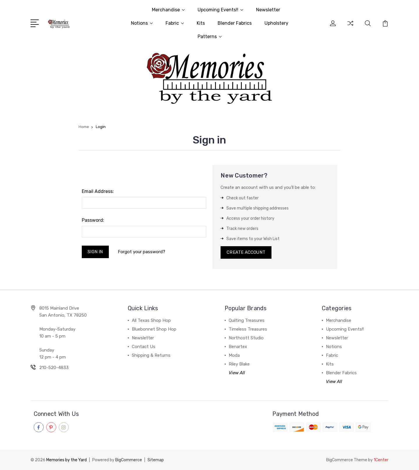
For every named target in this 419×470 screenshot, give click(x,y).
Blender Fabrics (235, 23)
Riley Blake (239, 364)
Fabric (175, 23)
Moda (234, 355)
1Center (381, 459)
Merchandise (168, 10)
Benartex (238, 347)
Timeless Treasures (248, 329)
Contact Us (143, 347)
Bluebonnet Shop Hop (154, 329)
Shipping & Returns (151, 355)
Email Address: (98, 191)
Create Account (246, 252)
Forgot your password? (141, 251)
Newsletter (268, 10)
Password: (93, 220)
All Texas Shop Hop (151, 320)
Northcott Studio (246, 338)
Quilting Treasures (246, 320)
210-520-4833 (54, 367)
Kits (201, 23)
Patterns (210, 36)
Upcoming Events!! (220, 10)
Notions (142, 23)
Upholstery (276, 23)
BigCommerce (128, 459)
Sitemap (156, 459)
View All (237, 373)
